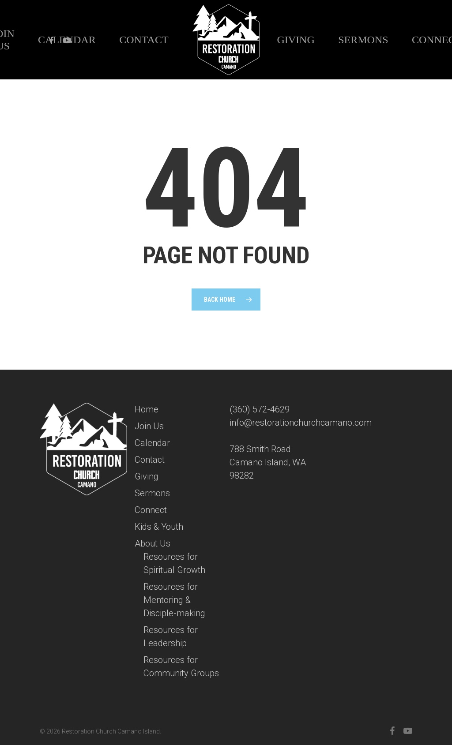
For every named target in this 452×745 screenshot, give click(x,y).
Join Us (149, 426)
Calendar (152, 443)
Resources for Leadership (170, 636)
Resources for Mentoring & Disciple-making (174, 599)
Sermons (152, 493)
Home (146, 409)
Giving (146, 476)
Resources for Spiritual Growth (174, 563)
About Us (152, 543)
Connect (151, 510)
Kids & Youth (159, 526)
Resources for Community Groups (181, 666)
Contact (150, 459)
